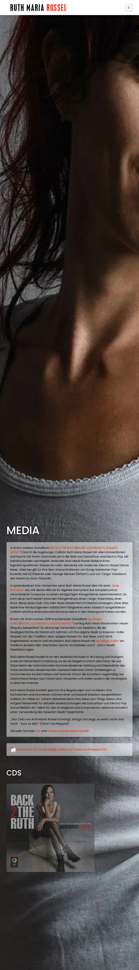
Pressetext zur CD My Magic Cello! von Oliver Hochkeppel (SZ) (58, 749)
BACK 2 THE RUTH (62, 548)
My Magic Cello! (107, 641)
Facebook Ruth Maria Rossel (68, 731)
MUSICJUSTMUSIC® (91, 548)
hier (38, 731)
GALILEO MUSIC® (61, 623)
